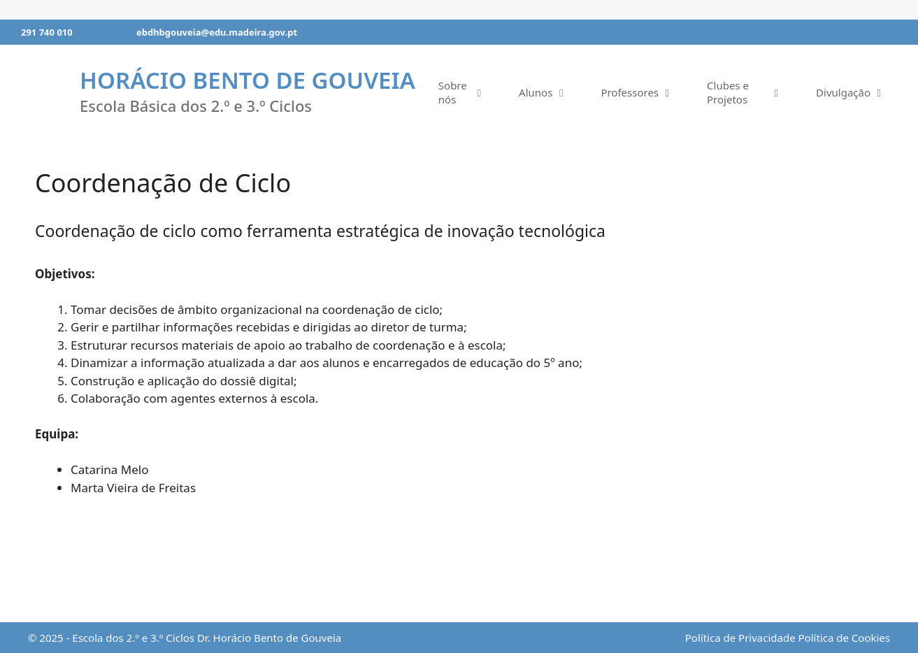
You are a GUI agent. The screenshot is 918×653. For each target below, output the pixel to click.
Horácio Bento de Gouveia (247, 80)
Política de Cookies (844, 638)
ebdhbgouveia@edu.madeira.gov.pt (216, 32)
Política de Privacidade (740, 638)
